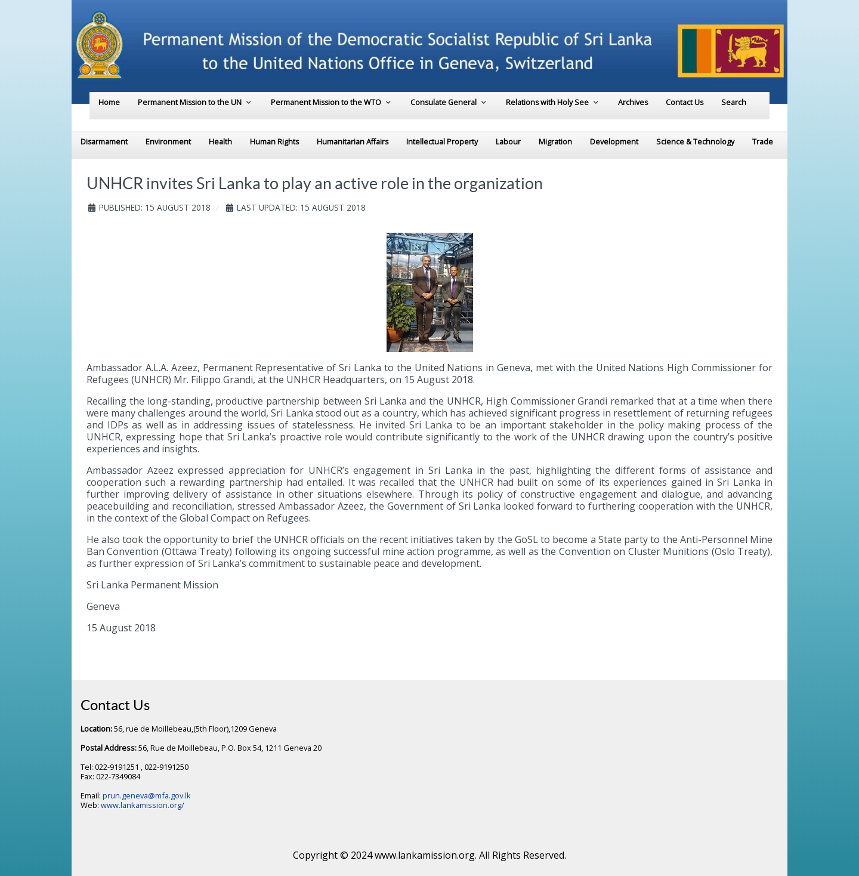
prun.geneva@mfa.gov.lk (147, 795)
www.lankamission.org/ (142, 805)
